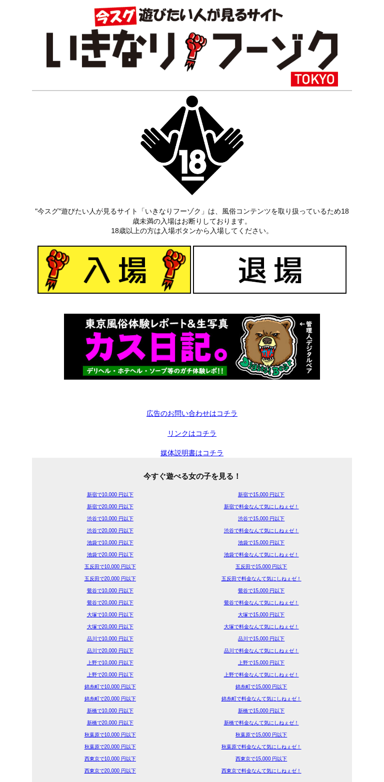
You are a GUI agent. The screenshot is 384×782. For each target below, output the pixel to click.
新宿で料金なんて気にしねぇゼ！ (261, 506)
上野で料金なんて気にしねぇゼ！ (261, 674)
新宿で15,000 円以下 (261, 494)
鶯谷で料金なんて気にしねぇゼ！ (261, 602)
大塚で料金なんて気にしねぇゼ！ (261, 626)
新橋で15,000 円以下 (261, 710)
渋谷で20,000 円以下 (110, 530)
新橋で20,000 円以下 (110, 722)
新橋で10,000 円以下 (110, 710)
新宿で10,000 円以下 (110, 494)
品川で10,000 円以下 (110, 638)
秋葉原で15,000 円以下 (261, 734)
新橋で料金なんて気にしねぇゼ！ (261, 722)
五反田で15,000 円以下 (261, 566)
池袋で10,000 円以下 (110, 542)
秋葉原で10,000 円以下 (110, 734)
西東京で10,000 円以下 (110, 758)
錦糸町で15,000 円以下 (261, 686)
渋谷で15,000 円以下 (261, 518)
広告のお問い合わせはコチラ (192, 413)
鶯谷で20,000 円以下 (110, 602)
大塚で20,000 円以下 (110, 626)
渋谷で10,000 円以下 (110, 518)
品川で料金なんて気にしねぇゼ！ (261, 650)
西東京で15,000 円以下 (261, 758)
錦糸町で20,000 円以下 (110, 698)
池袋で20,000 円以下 (110, 554)
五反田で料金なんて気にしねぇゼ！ (262, 578)
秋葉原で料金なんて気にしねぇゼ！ (262, 746)
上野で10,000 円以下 (110, 662)
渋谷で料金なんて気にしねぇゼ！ (261, 530)
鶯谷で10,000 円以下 (110, 590)
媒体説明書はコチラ (192, 453)
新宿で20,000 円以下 (110, 506)
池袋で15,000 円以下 (261, 542)
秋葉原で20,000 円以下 (110, 746)
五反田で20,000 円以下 (110, 578)
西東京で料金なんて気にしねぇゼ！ (262, 770)
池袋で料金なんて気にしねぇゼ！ (261, 554)
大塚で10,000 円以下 (110, 614)
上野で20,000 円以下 (110, 674)
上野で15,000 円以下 (261, 662)
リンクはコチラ (192, 433)
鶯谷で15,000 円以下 (261, 590)
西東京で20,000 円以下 (110, 770)
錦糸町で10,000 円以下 (110, 686)
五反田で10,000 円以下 (110, 566)
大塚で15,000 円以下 (261, 614)
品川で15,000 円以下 (261, 638)
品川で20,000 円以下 (110, 650)
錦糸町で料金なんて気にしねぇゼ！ (262, 698)
